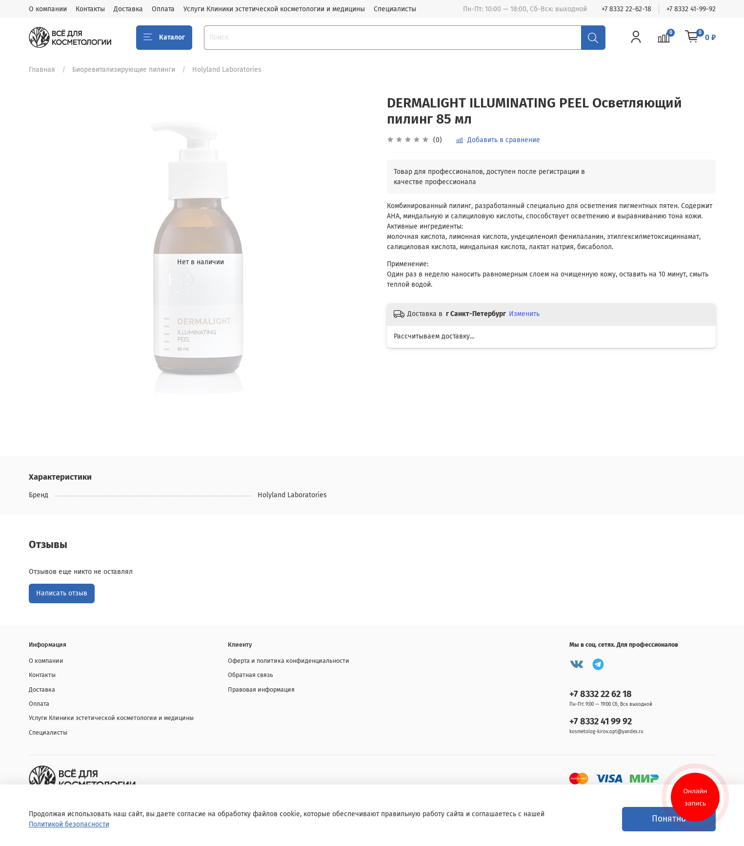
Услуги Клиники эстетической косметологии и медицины (274, 9)
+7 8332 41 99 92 (600, 721)
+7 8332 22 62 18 (600, 694)
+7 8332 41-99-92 (691, 9)
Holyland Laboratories (226, 69)
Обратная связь (250, 674)
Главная (42, 69)
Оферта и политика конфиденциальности (288, 660)
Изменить (524, 314)
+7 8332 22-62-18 (626, 9)
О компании (48, 9)
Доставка (128, 9)
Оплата (163, 9)
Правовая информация (261, 689)
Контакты (90, 9)
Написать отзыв (61, 593)
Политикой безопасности (69, 824)
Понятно (669, 819)
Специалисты (395, 9)
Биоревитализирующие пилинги (123, 69)
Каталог (164, 37)
